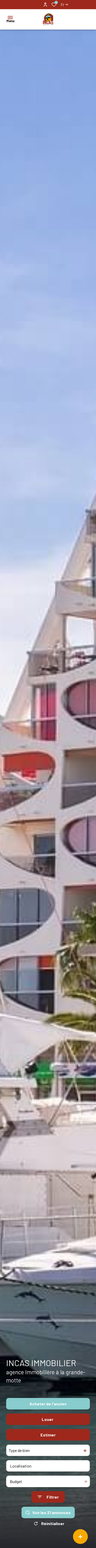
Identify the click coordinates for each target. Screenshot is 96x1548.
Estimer (48, 1434)
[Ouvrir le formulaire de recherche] (48, 1497)
